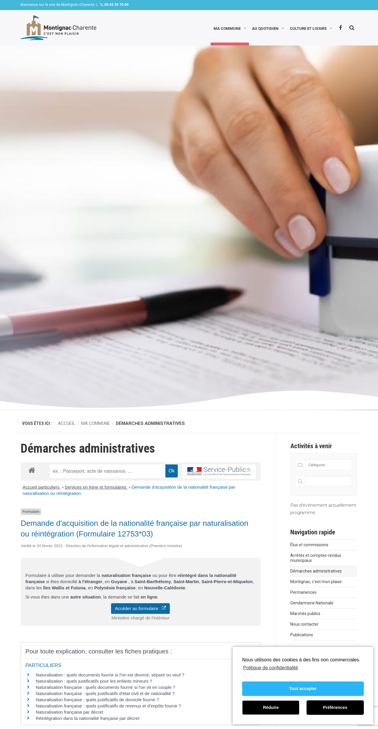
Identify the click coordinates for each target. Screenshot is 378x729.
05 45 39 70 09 (115, 5)
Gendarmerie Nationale (311, 603)
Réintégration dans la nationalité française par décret (87, 718)
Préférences (335, 707)
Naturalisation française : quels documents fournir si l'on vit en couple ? (105, 687)
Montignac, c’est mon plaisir (316, 581)
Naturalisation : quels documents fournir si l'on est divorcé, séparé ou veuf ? (110, 674)
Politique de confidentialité (270, 667)
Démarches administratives (316, 571)
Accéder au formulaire (140, 608)
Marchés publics (305, 613)
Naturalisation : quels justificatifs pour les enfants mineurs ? (94, 681)
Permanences (303, 592)
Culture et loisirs (308, 27)
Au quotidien (265, 27)
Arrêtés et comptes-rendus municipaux (315, 558)
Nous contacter (304, 624)
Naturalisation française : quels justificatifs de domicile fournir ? (97, 699)
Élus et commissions (309, 544)
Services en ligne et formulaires (96, 487)
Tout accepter (303, 688)
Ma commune (227, 27)
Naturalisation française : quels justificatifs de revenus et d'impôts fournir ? (108, 705)
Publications (301, 634)
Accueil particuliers (42, 487)
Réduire (271, 707)
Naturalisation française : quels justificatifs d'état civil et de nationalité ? (105, 693)
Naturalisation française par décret (69, 712)
